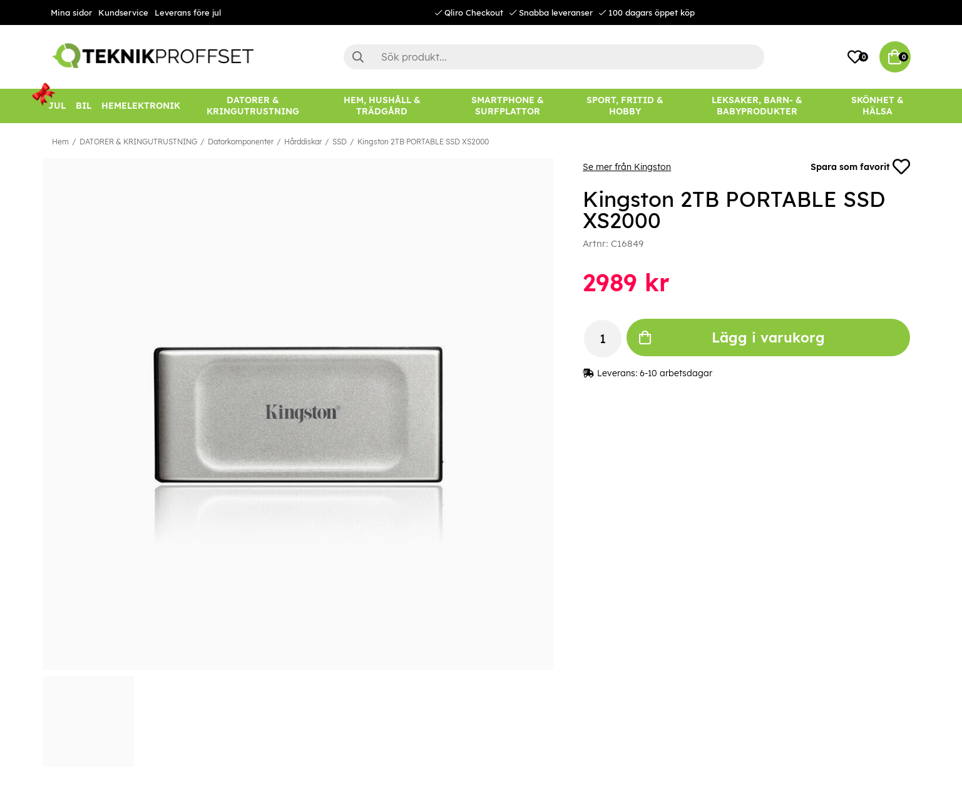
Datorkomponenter (241, 141)
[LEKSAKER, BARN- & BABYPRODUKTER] (757, 106)
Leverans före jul (188, 13)
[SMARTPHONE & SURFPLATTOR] (508, 106)
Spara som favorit (861, 167)
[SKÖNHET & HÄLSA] (877, 106)
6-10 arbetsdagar (676, 373)
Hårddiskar (303, 141)
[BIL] (83, 106)
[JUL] (57, 106)
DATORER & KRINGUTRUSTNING (138, 141)
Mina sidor (71, 13)
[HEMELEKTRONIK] (140, 106)
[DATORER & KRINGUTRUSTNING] (253, 106)
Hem (60, 141)
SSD (339, 141)
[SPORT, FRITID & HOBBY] (625, 106)
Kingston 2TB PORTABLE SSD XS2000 (423, 141)
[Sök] (554, 56)
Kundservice (123, 13)
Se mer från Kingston (627, 166)
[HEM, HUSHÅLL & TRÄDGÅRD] (382, 106)
